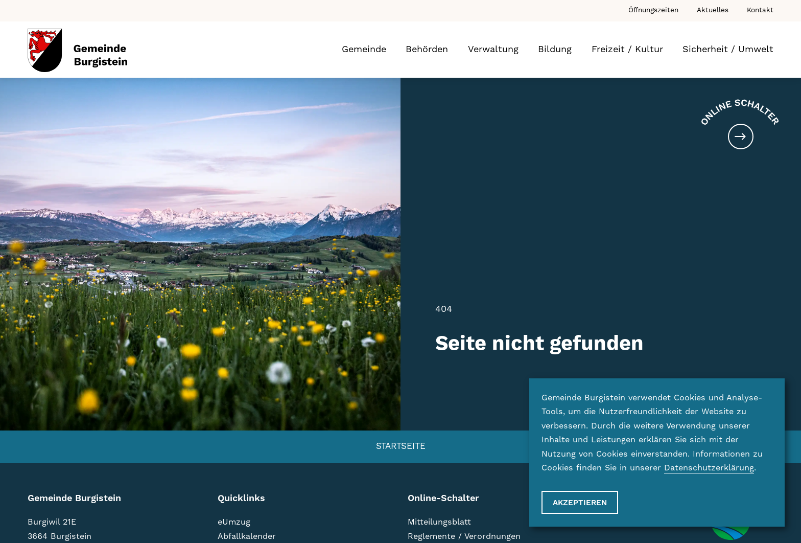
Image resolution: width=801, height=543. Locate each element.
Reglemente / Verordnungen (464, 536)
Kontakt (760, 10)
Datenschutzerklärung (709, 468)
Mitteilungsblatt (439, 522)
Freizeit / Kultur (627, 49)
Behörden (427, 49)
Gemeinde (364, 49)
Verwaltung (493, 49)
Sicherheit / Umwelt (727, 49)
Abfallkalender (247, 536)
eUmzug (234, 522)
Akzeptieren (580, 503)
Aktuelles (712, 10)
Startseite (401, 446)
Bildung (555, 49)
